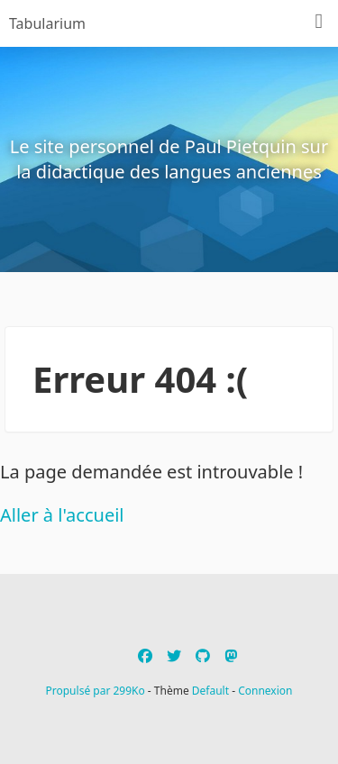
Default (210, 690)
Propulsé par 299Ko (97, 690)
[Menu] (319, 22)
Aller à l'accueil (62, 515)
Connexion (265, 690)
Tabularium (47, 23)
